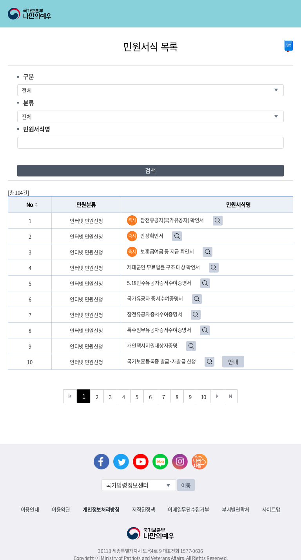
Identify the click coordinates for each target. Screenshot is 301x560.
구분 (28, 76)
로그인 (67, 4)
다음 (217, 396)
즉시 (132, 220)
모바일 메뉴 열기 (288, 14)
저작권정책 (143, 509)
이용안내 (30, 509)
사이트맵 (271, 509)
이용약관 (61, 509)
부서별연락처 (235, 509)
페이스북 (101, 461)
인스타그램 (180, 461)
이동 (186, 485)
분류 (28, 102)
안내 (233, 361)
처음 (70, 396)
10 (203, 396)
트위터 (121, 461)
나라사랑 (199, 461)
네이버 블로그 (160, 461)
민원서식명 (36, 129)
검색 (150, 170)
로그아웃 (94, 4)
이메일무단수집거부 (188, 509)
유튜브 (141, 461)
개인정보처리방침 (101, 509)
